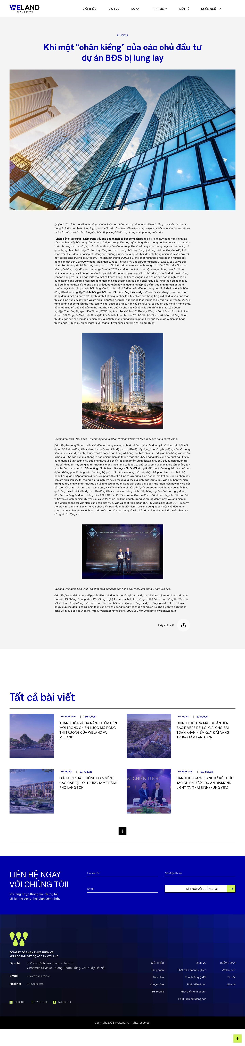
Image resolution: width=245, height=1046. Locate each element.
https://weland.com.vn (104, 610)
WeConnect (228, 970)
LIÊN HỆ (184, 8)
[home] (24, 9)
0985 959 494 (35, 984)
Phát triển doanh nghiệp (191, 970)
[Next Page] (122, 831)
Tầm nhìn (158, 977)
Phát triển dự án (196, 984)
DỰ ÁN (135, 8)
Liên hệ (231, 984)
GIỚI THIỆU (89, 8)
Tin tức (231, 977)
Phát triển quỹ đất (195, 977)
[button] (160, 8)
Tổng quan (157, 970)
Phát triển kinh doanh (193, 991)
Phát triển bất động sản (192, 998)
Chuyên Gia (157, 984)
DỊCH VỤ (114, 8)
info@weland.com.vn (39, 976)
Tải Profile (158, 991)
